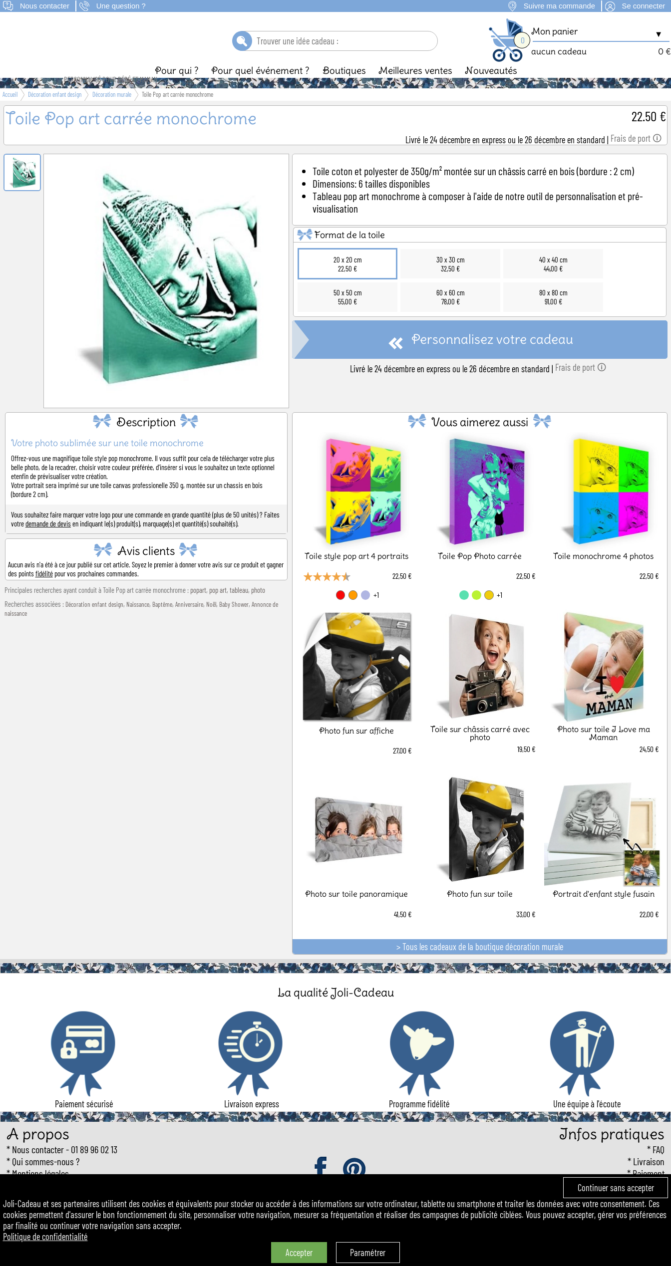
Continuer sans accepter (616, 1187)
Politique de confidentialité (45, 1236)
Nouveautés (491, 87)
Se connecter (644, 6)
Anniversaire (189, 621)
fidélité (44, 590)
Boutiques (344, 87)
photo (258, 606)
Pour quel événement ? (260, 87)
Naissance (137, 621)
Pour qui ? (177, 87)
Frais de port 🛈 (636, 155)
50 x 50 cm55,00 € (348, 314)
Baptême (162, 621)
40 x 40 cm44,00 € (553, 281)
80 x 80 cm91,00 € (553, 314)
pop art (218, 606)
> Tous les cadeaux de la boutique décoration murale (479, 963)
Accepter (299, 1252)
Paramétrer (367, 1252)
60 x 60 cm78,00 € (450, 314)
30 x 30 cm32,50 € (450, 281)
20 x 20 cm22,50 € (348, 281)
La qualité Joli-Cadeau (336, 1009)
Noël (211, 621)
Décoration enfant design (94, 621)
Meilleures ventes (415, 87)
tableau (239, 606)
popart (198, 606)
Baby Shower (234, 621)
